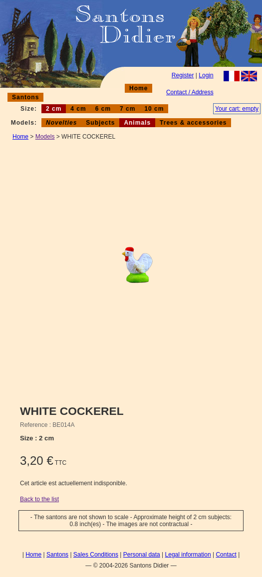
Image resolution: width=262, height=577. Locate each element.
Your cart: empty (237, 108)
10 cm (154, 108)
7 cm (127, 108)
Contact (226, 554)
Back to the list (39, 499)
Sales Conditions (95, 554)
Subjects (100, 122)
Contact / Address (190, 92)
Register (183, 75)
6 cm (103, 108)
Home (138, 88)
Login (206, 75)
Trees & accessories (193, 122)
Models (45, 136)
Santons (25, 97)
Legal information (188, 554)
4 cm (78, 108)
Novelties (61, 122)
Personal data (141, 554)
